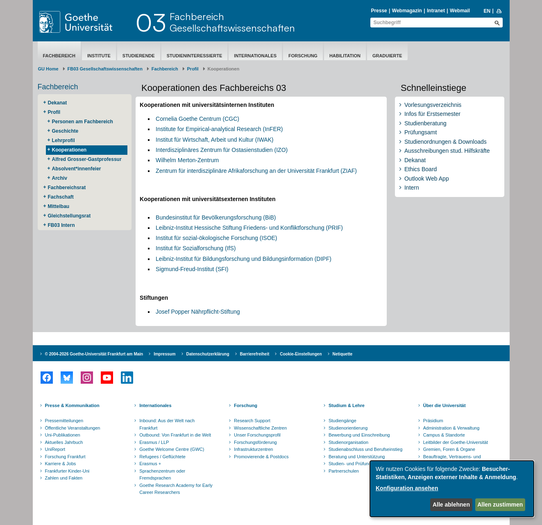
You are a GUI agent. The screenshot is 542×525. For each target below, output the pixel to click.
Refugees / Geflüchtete (162, 456)
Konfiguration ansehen (407, 488)
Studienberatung (425, 123)
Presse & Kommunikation (72, 405)
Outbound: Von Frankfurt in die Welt (175, 434)
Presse (379, 11)
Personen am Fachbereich (82, 121)
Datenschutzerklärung (207, 354)
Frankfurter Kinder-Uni (67, 470)
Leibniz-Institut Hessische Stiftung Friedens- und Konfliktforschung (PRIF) (249, 227)
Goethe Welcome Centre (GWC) (171, 449)
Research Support (252, 420)
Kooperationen (69, 150)
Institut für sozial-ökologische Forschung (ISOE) (216, 238)
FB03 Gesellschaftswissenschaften (105, 68)
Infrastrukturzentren (253, 449)
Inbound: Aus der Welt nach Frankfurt (167, 424)
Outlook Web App (426, 178)
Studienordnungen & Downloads (445, 141)
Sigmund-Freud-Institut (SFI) (192, 269)
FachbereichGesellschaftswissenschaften (232, 22)
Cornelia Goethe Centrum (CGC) (197, 118)
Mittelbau (59, 206)
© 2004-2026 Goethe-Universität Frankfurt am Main (94, 354)
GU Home (48, 68)
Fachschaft (61, 197)
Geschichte (65, 131)
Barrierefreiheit (255, 354)
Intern (411, 187)
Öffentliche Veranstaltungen (72, 427)
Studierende (138, 55)
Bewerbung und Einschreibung (359, 434)
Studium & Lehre (347, 405)
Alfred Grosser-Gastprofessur (87, 159)
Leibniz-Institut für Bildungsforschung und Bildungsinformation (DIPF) (243, 259)
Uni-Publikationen (62, 434)
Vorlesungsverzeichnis (432, 105)
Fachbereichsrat (67, 187)
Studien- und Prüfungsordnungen (362, 463)
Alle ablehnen (451, 504)
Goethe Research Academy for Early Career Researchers (176, 489)
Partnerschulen (344, 470)
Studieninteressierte (194, 55)
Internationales (255, 55)
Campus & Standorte (444, 434)
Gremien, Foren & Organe (449, 449)
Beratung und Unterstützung (357, 456)
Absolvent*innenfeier (76, 169)
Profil (193, 68)
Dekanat (57, 103)
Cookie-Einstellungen (301, 354)
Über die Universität (444, 405)
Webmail (460, 11)
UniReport (55, 449)
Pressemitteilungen (64, 420)
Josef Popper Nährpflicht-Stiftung (198, 311)
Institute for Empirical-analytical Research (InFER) (219, 129)
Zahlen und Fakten (64, 477)
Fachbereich (59, 55)
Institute (99, 55)
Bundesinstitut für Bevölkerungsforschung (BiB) (216, 217)
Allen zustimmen (500, 504)
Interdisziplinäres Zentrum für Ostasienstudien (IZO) (222, 150)
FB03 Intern (61, 225)
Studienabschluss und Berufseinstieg (365, 449)
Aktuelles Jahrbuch (64, 442)
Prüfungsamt (420, 132)
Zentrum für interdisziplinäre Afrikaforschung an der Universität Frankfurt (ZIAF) (256, 170)
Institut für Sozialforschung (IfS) (196, 248)
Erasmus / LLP (154, 442)
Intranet (436, 11)
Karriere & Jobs (60, 463)
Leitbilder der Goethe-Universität (455, 442)
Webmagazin (407, 11)
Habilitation (345, 55)
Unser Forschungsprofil (257, 434)
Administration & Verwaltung (451, 427)
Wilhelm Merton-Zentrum (187, 160)
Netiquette (343, 354)
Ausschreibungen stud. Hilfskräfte (447, 150)
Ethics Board (420, 169)
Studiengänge (342, 420)
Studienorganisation (348, 442)
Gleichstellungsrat (69, 216)
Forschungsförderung (255, 442)
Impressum (164, 354)
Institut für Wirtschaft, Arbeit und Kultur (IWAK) (214, 139)
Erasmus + (150, 463)
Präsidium (433, 420)
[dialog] (452, 489)
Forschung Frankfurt (65, 456)
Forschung (302, 55)
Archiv (59, 178)
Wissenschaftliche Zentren (260, 427)
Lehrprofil (63, 140)
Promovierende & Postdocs (261, 456)
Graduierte (387, 55)
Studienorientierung (348, 427)
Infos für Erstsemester (432, 114)
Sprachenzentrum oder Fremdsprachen (162, 474)
